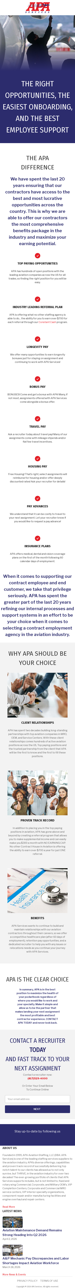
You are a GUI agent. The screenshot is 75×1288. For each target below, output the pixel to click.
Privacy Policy (27, 1280)
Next (37, 1109)
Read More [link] (8, 1206)
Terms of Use (49, 1280)
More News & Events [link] (14, 1274)
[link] (34, 1141)
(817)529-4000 (38, 1078)
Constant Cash (47, 322)
